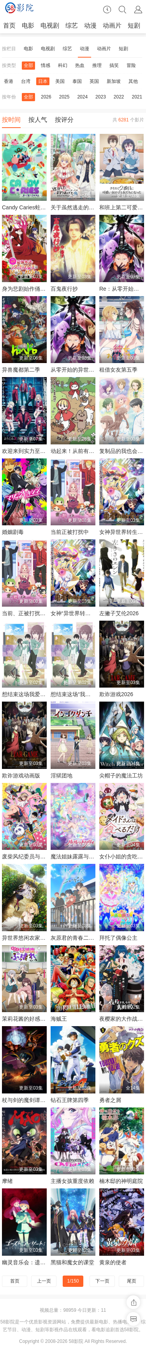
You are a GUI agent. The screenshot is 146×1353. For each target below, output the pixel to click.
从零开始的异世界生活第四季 (86, 370)
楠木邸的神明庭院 (121, 1181)
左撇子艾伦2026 (119, 613)
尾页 (131, 1281)
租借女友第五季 (118, 370)
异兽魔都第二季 (21, 370)
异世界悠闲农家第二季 (29, 938)
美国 (60, 81)
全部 (28, 65)
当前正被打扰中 (70, 532)
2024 (82, 97)
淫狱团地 (61, 775)
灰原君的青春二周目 (75, 938)
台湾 (25, 81)
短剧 (134, 25)
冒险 (131, 65)
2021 (137, 97)
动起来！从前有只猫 (75, 451)
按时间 (11, 119)
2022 (119, 97)
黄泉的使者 (113, 1262)
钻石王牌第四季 (70, 1100)
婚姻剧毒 (13, 532)
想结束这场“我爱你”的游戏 (82, 694)
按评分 (64, 119)
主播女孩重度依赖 (72, 1181)
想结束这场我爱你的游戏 (32, 694)
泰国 (77, 81)
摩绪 (7, 1181)
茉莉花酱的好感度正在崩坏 (34, 1019)
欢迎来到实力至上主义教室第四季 (43, 451)
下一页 (102, 1281)
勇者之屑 (110, 1100)
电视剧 (49, 25)
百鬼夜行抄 (64, 289)
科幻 (62, 65)
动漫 (90, 25)
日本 (42, 81)
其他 (133, 81)
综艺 (71, 25)
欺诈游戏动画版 (21, 775)
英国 (94, 81)
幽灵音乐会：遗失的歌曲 (32, 1262)
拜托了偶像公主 (118, 938)
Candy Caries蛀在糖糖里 (32, 207)
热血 (79, 65)
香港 (8, 81)
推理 (97, 65)
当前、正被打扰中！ (26, 613)
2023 (100, 97)
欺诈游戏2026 (116, 694)
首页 (9, 25)
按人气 (37, 119)
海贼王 (59, 1019)
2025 (64, 97)
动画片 (112, 25)
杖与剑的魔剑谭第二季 (29, 1100)
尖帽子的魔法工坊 (121, 775)
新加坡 (114, 81)
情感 (45, 65)
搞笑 (114, 65)
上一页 (44, 1281)
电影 (28, 25)
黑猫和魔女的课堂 (72, 1262)
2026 (46, 97)
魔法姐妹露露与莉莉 (75, 856)
